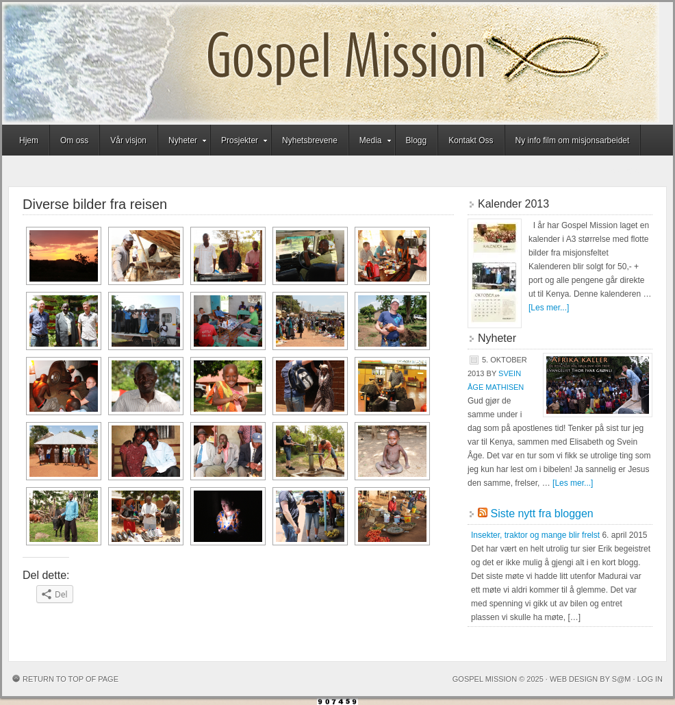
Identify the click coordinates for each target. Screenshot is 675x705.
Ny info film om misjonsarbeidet (572, 140)
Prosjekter (239, 142)
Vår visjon (128, 140)
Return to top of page (70, 679)
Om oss (74, 140)
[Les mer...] (548, 307)
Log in (650, 679)
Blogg (416, 140)
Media (370, 142)
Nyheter (182, 142)
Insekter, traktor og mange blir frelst (535, 535)
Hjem (28, 140)
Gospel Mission (330, 63)
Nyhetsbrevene (310, 140)
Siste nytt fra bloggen (541, 513)
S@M (621, 679)
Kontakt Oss (470, 140)
